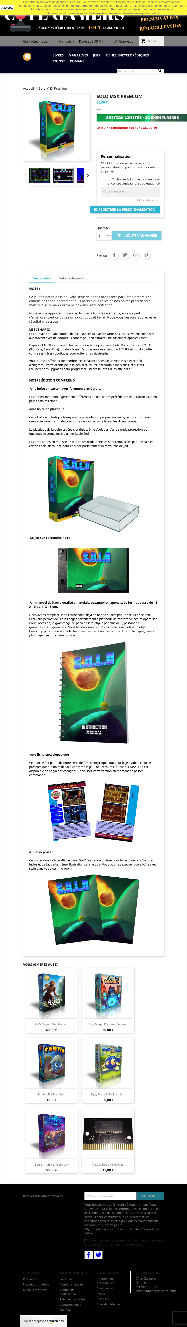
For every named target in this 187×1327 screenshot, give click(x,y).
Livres (58, 55)
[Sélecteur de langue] (67, 41)
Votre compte (109, 1273)
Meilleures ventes (35, 1290)
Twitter (98, 1255)
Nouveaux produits (36, 1284)
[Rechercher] (140, 71)
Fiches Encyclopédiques (127, 55)
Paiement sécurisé (72, 1299)
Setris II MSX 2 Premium (51, 1164)
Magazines (78, 55)
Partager (114, 255)
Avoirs (101, 1293)
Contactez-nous (35, 41)
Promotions (31, 1279)
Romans (77, 61)
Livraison (66, 1279)
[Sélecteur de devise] (98, 41)
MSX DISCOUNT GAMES (108, 1164)
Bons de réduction (109, 1304)
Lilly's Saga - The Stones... (51, 1024)
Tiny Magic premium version (108, 1024)
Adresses (103, 1299)
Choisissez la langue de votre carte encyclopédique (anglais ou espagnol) (134, 181)
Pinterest (146, 255)
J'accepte (7, 7)
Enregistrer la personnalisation (124, 209)
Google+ (135, 255)
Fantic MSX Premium (51, 1094)
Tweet (125, 255)
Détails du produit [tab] (73, 278)
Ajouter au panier (137, 235)
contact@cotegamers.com (156, 1291)
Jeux (96, 55)
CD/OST (59, 61)
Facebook (89, 1255)
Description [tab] (41, 278)
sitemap (65, 1310)
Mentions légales (71, 1284)
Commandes (105, 1288)
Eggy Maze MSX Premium (107, 1094)
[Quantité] (101, 235)
